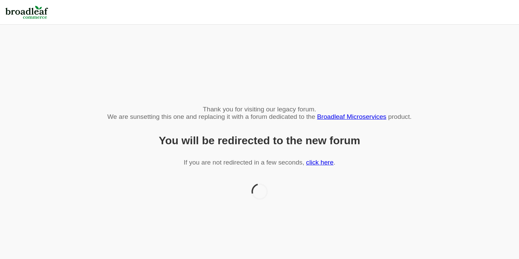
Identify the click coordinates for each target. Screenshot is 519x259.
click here (319, 162)
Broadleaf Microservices (351, 116)
